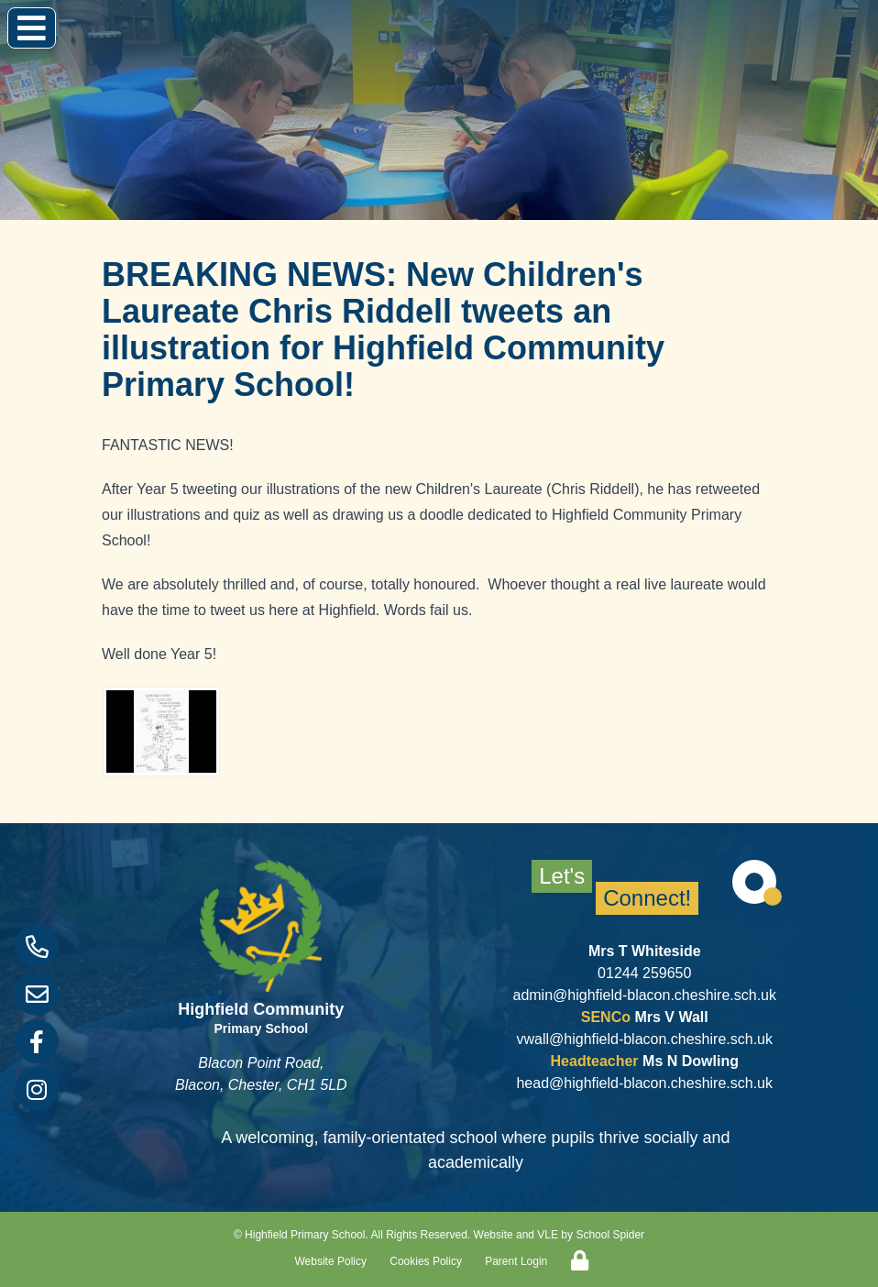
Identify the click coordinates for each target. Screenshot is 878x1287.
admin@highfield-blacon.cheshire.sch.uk (644, 995)
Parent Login (516, 1261)
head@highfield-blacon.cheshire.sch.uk (644, 1083)
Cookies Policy (426, 1261)
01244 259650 (644, 973)
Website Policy (331, 1261)
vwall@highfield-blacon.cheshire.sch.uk (644, 1039)
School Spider (610, 1234)
